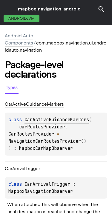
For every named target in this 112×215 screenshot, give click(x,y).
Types (12, 87)
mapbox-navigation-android (49, 9)
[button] (101, 9)
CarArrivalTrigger (47, 184)
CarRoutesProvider (31, 134)
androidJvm (21, 18)
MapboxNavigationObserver (40, 191)
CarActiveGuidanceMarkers (56, 120)
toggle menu (9, 9)
